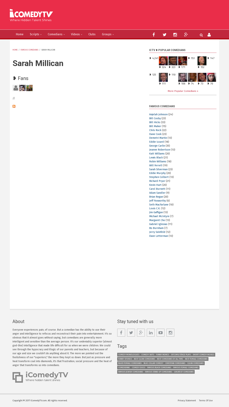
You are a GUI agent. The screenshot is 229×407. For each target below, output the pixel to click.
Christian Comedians (175, 363)
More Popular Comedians (182, 91)
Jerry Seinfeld (157, 232)
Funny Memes (162, 355)
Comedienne (124, 368)
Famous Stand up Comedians (158, 372)
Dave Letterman (159, 236)
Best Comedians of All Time (170, 359)
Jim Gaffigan (156, 212)
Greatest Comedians (184, 372)
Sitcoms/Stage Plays (181, 355)
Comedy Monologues (128, 355)
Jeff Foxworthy (158, 200)
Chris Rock (155, 130)
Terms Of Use (207, 400)
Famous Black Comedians (159, 368)
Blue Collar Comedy (153, 363)
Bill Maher (155, 126)
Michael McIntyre (159, 216)
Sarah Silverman (159, 169)
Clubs (97, 34)
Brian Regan (156, 196)
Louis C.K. (155, 208)
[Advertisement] (142, 16)
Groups (113, 34)
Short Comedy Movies (203, 355)
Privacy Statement (187, 400)
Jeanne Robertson (160, 149)
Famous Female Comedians (185, 368)
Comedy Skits (147, 355)
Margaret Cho (157, 220)
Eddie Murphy (157, 173)
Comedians (58, 34)
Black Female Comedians (130, 363)
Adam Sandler (158, 193)
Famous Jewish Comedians (130, 372)
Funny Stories (125, 359)
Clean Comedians (195, 363)
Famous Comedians (29, 50)
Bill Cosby (155, 118)
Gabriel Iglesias (158, 224)
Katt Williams (157, 153)
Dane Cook (156, 134)
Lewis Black (156, 157)
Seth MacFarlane (159, 204)
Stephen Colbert (159, 177)
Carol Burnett (157, 189)
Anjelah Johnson (159, 114)
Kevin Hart (155, 185)
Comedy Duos (138, 368)
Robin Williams (158, 161)
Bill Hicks (154, 122)
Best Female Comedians (196, 359)
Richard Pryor (157, 181)
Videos (80, 34)
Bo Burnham (157, 228)
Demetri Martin (158, 138)
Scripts (36, 34)
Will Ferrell (155, 165)
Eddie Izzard (156, 142)
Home (20, 34)
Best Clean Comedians (144, 359)
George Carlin (157, 145)
